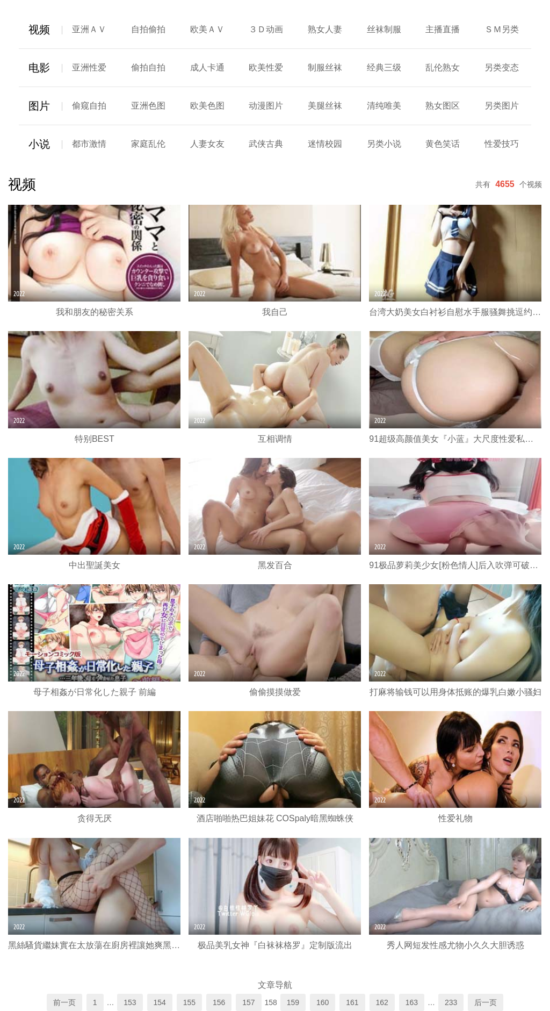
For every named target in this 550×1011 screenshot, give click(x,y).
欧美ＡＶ (207, 29)
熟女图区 (442, 105)
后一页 (485, 1002)
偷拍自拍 (148, 67)
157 (248, 1002)
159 (293, 1002)
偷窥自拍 (89, 105)
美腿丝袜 (325, 105)
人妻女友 (207, 143)
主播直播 (442, 29)
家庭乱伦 (148, 143)
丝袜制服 (384, 29)
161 (352, 1002)
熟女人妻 (325, 29)
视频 (39, 29)
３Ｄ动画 (266, 29)
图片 (39, 106)
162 (382, 1002)
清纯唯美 (384, 105)
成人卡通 (207, 67)
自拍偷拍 (148, 29)
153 (130, 1002)
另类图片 (501, 105)
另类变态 (501, 67)
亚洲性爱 (89, 67)
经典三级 (384, 67)
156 (219, 1002)
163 (412, 1002)
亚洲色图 (148, 105)
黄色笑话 (442, 143)
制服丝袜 (325, 67)
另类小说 (384, 143)
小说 (39, 144)
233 (451, 1002)
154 (160, 1002)
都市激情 (89, 143)
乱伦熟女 (442, 67)
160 (322, 1002)
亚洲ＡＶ (89, 29)
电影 (39, 68)
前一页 (64, 1002)
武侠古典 (266, 143)
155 (189, 1002)
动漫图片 (266, 105)
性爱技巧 (501, 143)
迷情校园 (325, 143)
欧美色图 (207, 105)
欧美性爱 (266, 67)
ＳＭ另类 (501, 29)
